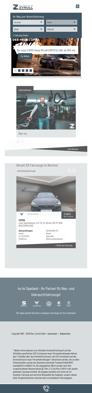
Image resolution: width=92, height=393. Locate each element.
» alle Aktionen (66, 149)
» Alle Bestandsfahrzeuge (31, 182)
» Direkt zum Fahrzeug (59, 238)
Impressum (52, 333)
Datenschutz (65, 333)
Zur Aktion (25, 56)
